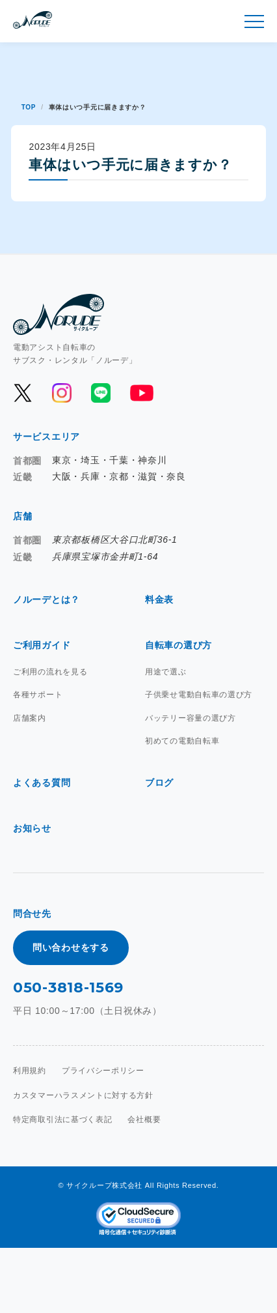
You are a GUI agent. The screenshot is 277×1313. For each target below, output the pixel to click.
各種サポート (37, 694)
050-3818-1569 (68, 987)
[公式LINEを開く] (101, 393)
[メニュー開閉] (254, 21)
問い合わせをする (71, 947)
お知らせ (32, 828)
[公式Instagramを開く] (62, 393)
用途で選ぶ (166, 671)
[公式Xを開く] (23, 393)
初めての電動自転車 (182, 740)
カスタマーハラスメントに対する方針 (83, 1095)
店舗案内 (29, 718)
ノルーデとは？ (46, 599)
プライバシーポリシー (103, 1070)
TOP (28, 107)
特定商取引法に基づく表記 (62, 1119)
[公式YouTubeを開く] (141, 393)
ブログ (159, 782)
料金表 (159, 599)
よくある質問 (41, 782)
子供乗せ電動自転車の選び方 (198, 694)
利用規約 (29, 1070)
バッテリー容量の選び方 (190, 718)
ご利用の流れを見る (50, 671)
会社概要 (144, 1119)
